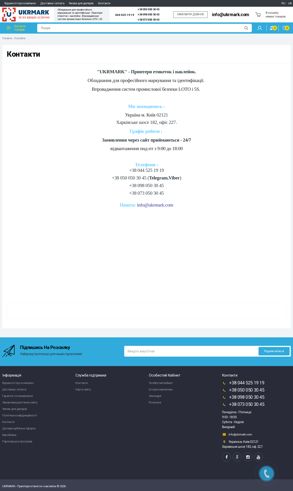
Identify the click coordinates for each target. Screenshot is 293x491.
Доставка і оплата (52, 3)
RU (283, 3)
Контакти (104, 3)
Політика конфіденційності (19, 415)
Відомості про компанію (20, 3)
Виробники (9, 435)
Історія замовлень (161, 389)
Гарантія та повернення (17, 396)
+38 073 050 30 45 (148, 19)
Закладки (155, 396)
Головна (7, 38)
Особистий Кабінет (161, 383)
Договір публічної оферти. (19, 428)
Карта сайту (83, 389)
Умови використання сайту (19, 402)
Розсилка (155, 402)
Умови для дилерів (81, 3)
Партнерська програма (17, 441)
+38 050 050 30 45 (148, 9)
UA (290, 3)
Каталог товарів (16, 28)
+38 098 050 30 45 (148, 14)
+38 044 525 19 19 (243, 383)
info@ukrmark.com (230, 14)
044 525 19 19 (124, 15)
